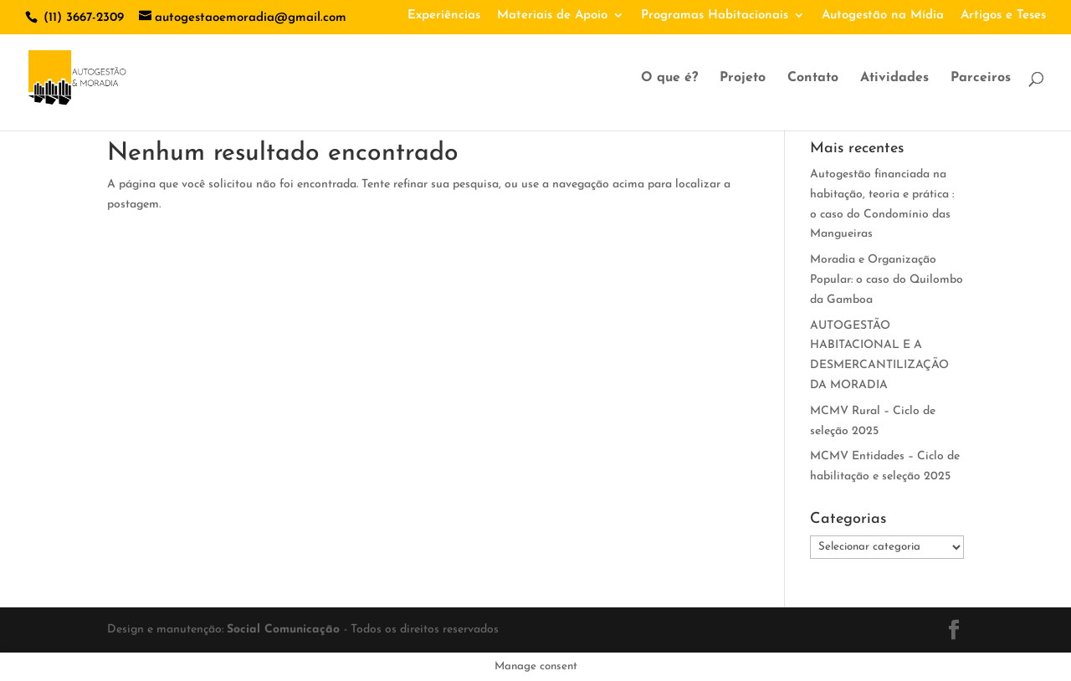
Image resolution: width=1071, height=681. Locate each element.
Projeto (743, 78)
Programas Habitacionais (714, 15)
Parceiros (981, 78)
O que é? (669, 78)
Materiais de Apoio (552, 15)
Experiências (443, 15)
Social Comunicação (285, 629)
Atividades (894, 78)
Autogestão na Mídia (883, 15)
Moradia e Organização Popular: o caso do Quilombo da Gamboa (886, 279)
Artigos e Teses (1003, 15)
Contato (812, 78)
